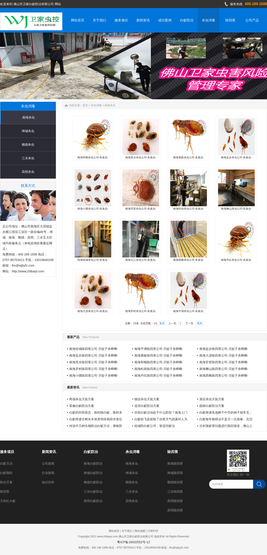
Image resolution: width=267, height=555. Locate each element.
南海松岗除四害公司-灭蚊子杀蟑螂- (158, 369)
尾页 (199, 323)
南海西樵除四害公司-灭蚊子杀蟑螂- (223, 375)
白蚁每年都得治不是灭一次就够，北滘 (225, 419)
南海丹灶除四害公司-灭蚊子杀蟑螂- (158, 375)
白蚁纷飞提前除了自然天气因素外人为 (160, 419)
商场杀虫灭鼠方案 (81, 399)
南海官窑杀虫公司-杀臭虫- (140, 208)
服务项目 (7, 452)
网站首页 (114, 531)
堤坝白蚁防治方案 (146, 406)
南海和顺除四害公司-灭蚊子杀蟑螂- (158, 362)
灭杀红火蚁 (8, 501)
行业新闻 (48, 473)
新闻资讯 (49, 452)
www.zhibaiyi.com (107, 536)
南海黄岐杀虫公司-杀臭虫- (188, 157)
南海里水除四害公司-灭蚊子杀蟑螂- (93, 362)
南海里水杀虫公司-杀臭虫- (140, 157)
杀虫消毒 (96, 105)
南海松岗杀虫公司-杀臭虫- (188, 208)
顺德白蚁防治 (93, 482)
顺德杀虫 (28, 144)
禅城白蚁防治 (93, 473)
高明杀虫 (28, 171)
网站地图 (140, 531)
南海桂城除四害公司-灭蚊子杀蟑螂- (93, 349)
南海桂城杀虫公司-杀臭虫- (93, 259)
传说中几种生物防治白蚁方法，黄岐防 (95, 426)
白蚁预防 (6, 473)
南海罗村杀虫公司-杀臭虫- (140, 311)
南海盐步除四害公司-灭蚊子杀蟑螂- (223, 349)
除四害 (4, 491)
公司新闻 (48, 463)
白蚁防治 (91, 452)
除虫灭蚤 (6, 482)
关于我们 (127, 531)
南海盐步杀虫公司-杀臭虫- (236, 157)
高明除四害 (175, 501)
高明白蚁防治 (93, 501)
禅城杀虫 (28, 131)
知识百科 (48, 482)
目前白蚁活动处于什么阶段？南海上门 (160, 412)
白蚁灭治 (6, 463)
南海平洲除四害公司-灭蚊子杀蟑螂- (158, 349)
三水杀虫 (28, 158)
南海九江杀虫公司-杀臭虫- (140, 259)
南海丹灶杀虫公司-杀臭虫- (236, 259)
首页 (85, 105)
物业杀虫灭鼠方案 (146, 399)
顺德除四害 (175, 482)
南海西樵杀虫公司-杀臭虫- (188, 259)
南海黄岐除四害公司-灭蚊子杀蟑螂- (158, 355)
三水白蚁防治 (93, 491)
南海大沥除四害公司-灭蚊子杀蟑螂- (223, 355)
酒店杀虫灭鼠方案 (211, 399)
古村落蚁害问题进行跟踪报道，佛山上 (225, 426)
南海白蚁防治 (93, 463)
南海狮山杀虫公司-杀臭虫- (236, 208)
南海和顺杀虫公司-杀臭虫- (93, 157)
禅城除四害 (175, 473)
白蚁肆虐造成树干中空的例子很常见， (225, 412)
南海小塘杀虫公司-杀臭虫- (93, 208)
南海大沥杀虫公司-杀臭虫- (93, 311)
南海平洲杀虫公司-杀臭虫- (188, 311)
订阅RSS (152, 531)
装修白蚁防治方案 (81, 406)
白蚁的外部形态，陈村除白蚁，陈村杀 (95, 412)
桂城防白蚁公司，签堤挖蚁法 (154, 426)
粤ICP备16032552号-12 (133, 542)
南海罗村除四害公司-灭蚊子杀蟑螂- (93, 369)
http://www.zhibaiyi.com (28, 271)
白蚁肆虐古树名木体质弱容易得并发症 (95, 419)
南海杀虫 (28, 117)
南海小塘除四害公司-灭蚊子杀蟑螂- (93, 375)
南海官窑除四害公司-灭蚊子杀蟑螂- (223, 362)
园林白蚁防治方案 (211, 406)
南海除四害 (175, 463)
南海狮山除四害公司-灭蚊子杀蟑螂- (223, 369)
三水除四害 (175, 491)
